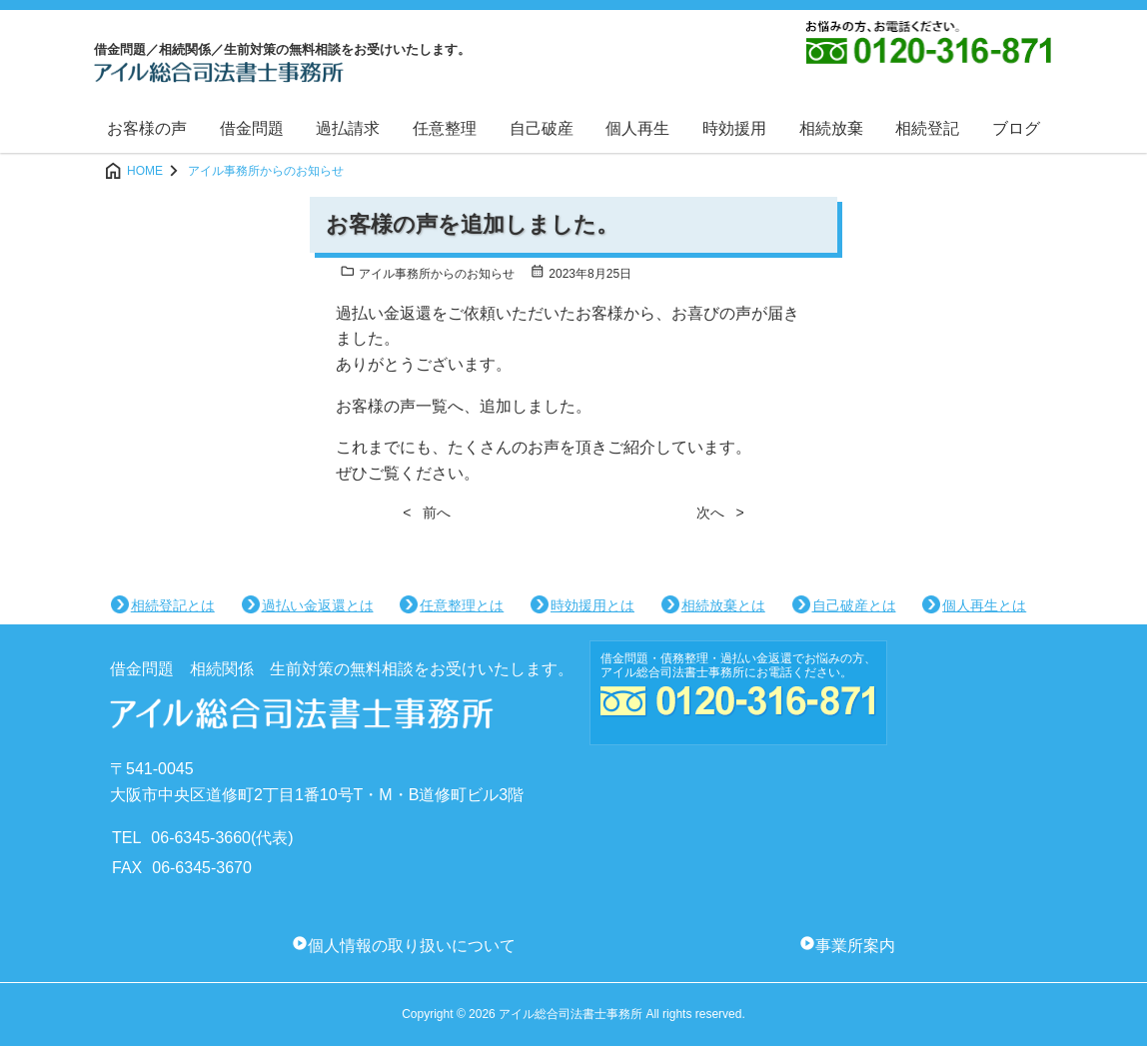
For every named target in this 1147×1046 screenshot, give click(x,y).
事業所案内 (855, 945)
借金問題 (252, 128)
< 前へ (427, 513)
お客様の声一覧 (392, 406)
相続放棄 (831, 128)
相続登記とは (173, 605)
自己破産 (542, 128)
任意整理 (445, 128)
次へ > (720, 513)
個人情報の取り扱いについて (412, 945)
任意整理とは (462, 605)
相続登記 (927, 128)
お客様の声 (147, 128)
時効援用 (734, 128)
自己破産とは (854, 605)
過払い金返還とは (318, 605)
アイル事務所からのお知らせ (427, 274)
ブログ (1016, 128)
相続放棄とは (723, 605)
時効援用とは (592, 605)
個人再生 (637, 128)
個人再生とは (984, 605)
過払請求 (348, 128)
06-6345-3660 (201, 837)
